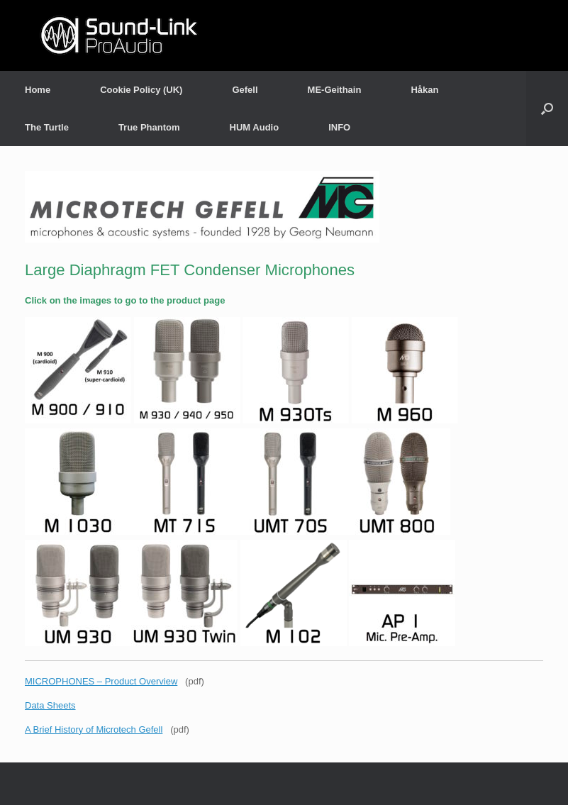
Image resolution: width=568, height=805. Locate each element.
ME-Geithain (335, 89)
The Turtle (47, 127)
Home (37, 89)
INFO (339, 127)
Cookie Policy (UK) (141, 89)
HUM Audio (254, 127)
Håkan (424, 89)
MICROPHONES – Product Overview (101, 681)
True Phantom (149, 127)
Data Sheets (50, 705)
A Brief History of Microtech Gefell (93, 729)
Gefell (244, 89)
